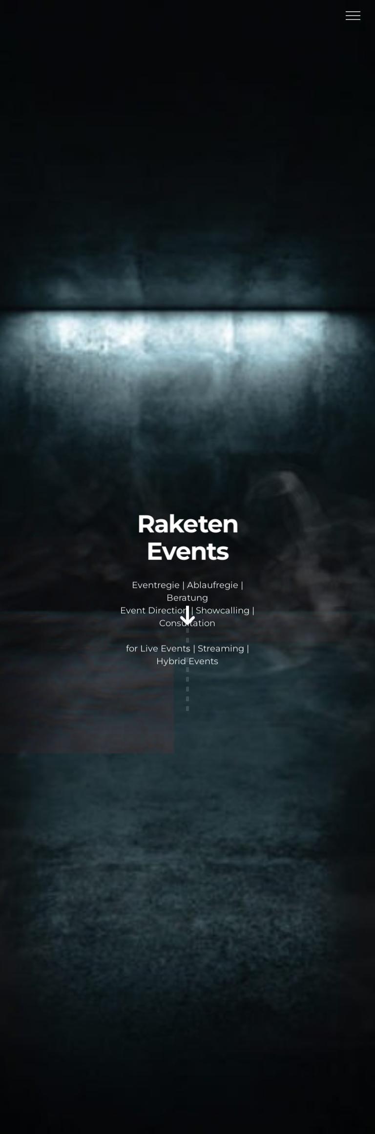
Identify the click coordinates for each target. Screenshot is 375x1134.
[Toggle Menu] (353, 15)
